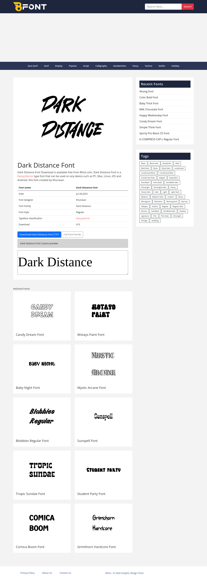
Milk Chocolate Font (151, 109)
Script (86, 65)
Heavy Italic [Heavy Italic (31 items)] (146, 192)
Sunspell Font (87, 441)
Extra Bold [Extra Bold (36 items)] (157, 182)
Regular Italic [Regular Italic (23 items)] (178, 206)
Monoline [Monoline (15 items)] (158, 201)
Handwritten (119, 65)
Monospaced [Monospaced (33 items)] (171, 201)
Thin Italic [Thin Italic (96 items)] (165, 216)
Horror (29, 176)
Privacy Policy (27, 572)
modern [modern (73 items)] (171, 197)
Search (188, 6)
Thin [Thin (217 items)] (155, 216)
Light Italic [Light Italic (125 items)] (175, 192)
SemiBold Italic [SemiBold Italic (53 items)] (169, 211)
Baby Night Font (28, 387)
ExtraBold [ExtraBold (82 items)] (145, 182)
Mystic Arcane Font (91, 387)
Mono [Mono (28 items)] (180, 197)
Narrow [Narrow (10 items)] (184, 201)
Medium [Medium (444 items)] (144, 197)
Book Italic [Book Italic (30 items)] (166, 168)
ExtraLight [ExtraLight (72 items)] (145, 187)
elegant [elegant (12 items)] (162, 177)
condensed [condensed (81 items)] (179, 168)
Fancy (135, 65)
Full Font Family (72, 234)
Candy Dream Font (30, 334)
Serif (46, 65)
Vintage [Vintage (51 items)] (144, 220)
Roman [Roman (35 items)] (144, 211)
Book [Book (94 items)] (155, 168)
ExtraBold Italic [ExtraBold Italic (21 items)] (172, 182)
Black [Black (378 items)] (143, 163)
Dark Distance (72, 262)
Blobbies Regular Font (32, 441)
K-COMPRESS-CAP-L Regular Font (159, 139)
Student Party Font (91, 494)
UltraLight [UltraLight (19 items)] (177, 216)
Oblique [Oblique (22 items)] (144, 206)
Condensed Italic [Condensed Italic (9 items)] (148, 177)
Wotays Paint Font (90, 334)
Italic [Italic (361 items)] (157, 192)
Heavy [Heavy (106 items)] (172, 187)
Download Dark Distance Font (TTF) (39, 234)
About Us (47, 572)
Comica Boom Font (30, 547)
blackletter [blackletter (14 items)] (167, 163)
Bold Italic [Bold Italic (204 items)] (145, 168)
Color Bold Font (148, 97)
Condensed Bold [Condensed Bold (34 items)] (166, 173)
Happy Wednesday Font (153, 115)
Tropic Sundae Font (30, 494)
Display (58, 65)
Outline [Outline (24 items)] (155, 206)
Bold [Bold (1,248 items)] (177, 163)
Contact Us (65, 572)
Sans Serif (33, 65)
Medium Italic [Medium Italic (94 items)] (157, 197)
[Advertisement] (103, 37)
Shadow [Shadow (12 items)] (183, 211)
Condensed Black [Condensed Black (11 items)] (148, 173)
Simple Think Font (150, 127)
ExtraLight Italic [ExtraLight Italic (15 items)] (160, 187)
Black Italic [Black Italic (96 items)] (154, 163)
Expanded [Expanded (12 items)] (173, 177)
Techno (148, 65)
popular (73, 65)
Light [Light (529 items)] (165, 192)
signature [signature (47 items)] (145, 216)
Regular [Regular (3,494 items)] (165, 206)
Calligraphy (101, 65)
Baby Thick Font (148, 103)
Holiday (175, 65)
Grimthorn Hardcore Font (96, 547)
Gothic (162, 65)
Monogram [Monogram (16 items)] (145, 201)
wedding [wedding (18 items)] (155, 220)
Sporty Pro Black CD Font (154, 133)
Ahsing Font (146, 91)
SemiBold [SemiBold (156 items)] (155, 211)
